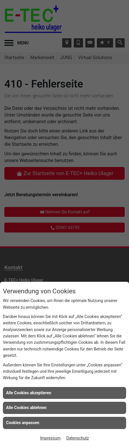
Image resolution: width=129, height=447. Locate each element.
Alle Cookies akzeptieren (28, 392)
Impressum (50, 438)
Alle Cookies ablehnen (26, 407)
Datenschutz (77, 438)
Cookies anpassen (22, 422)
